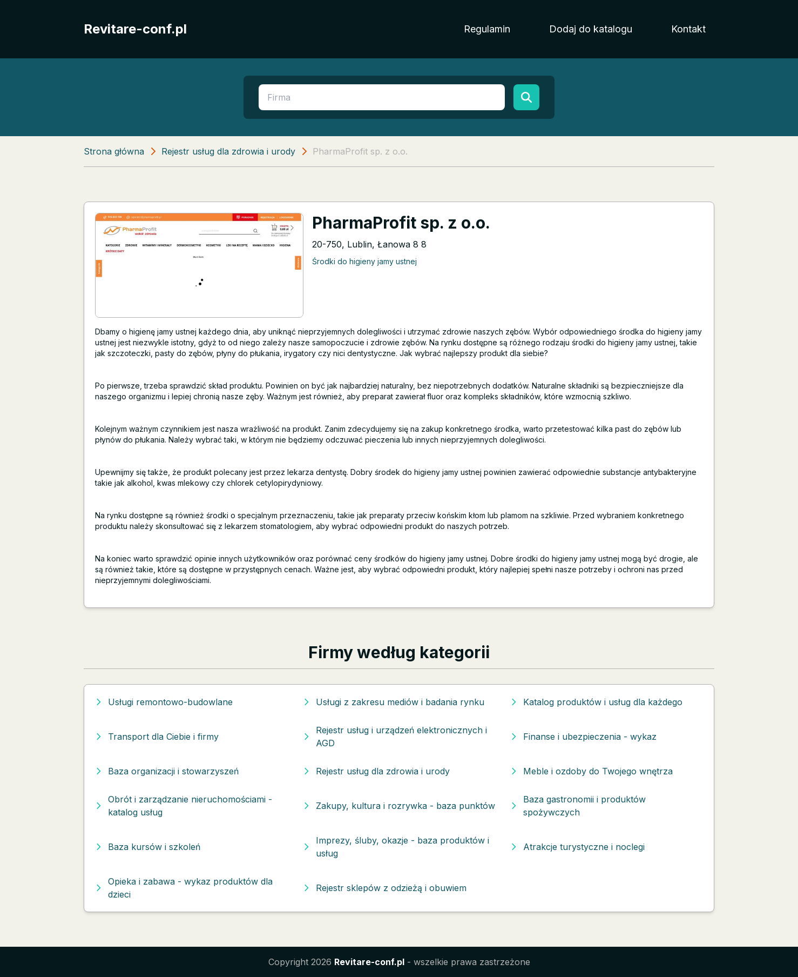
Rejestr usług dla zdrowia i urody (228, 151)
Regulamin (487, 29)
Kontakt (688, 29)
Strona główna (114, 151)
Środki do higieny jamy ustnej (364, 261)
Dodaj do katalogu (590, 29)
